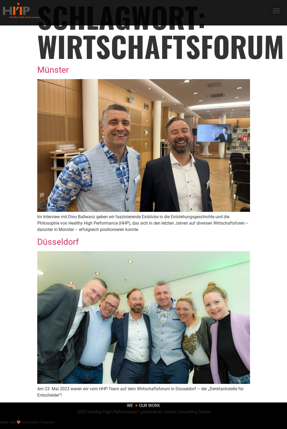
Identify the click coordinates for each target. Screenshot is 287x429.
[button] (276, 11)
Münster (53, 70)
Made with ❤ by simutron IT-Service (27, 422)
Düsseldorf (58, 242)
